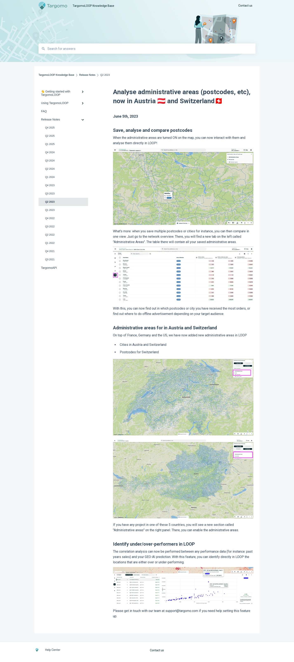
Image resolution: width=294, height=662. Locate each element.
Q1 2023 (50, 210)
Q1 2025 (50, 144)
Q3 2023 (50, 193)
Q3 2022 (50, 226)
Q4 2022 (50, 218)
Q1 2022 (50, 243)
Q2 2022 (50, 234)
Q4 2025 (50, 127)
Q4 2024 (50, 152)
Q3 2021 (50, 259)
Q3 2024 (50, 160)
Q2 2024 (50, 168)
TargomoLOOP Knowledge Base (93, 5)
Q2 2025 (50, 136)
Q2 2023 (50, 201)
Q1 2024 (50, 177)
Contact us (157, 650)
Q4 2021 (50, 251)
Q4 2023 (50, 185)
